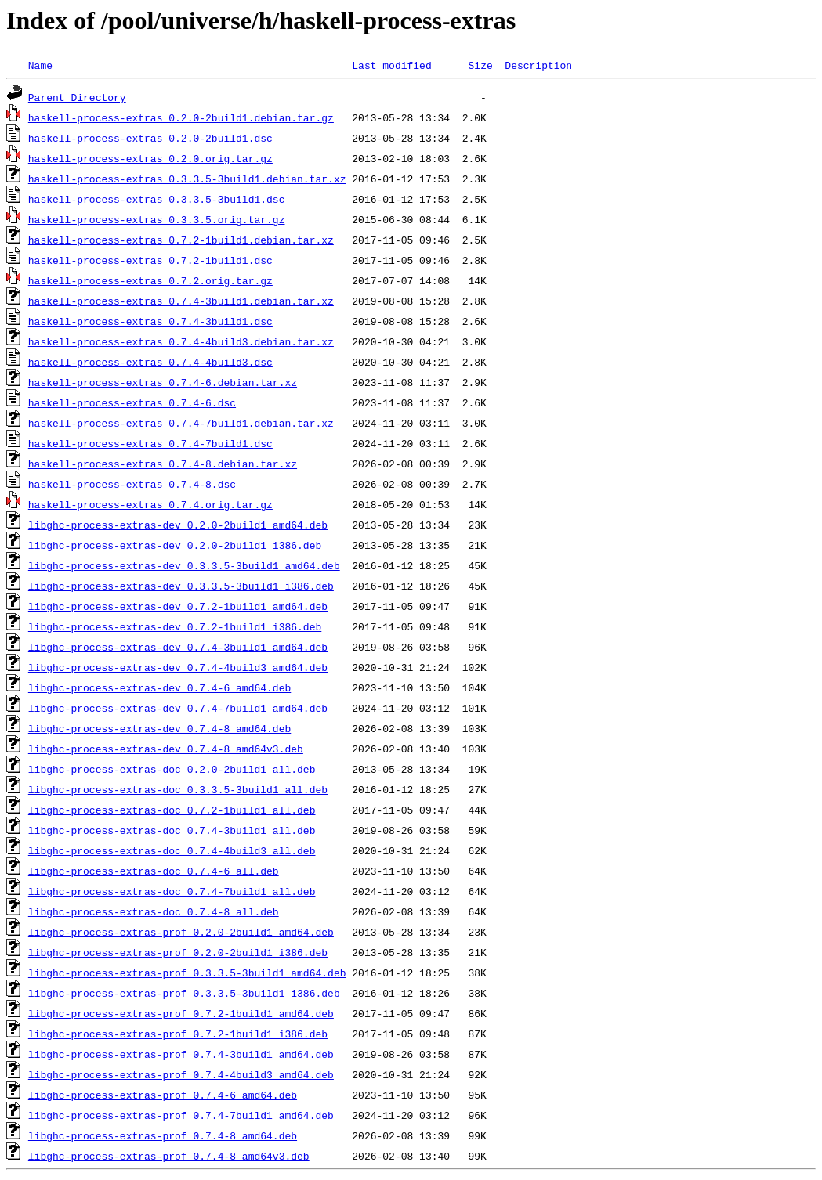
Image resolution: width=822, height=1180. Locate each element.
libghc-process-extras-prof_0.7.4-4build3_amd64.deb (181, 1074)
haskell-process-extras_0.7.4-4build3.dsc (150, 362)
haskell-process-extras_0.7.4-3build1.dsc (150, 321)
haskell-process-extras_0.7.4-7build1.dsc (150, 443)
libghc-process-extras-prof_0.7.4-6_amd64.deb (162, 1095)
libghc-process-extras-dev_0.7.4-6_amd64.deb (159, 687)
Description (538, 65)
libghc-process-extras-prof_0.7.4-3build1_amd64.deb (181, 1054)
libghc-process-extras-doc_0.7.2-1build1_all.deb (172, 810)
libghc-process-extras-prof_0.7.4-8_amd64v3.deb (169, 1156)
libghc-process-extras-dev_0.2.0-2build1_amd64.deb (178, 525)
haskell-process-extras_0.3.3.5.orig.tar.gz (156, 219)
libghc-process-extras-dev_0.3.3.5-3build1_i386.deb (181, 586)
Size (480, 65)
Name (40, 65)
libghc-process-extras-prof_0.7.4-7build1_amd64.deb (181, 1115)
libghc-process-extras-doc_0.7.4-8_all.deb (153, 911)
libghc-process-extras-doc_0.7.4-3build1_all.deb (172, 830)
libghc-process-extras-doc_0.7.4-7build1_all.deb (172, 891)
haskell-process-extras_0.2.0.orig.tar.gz (150, 158)
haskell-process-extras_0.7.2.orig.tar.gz (150, 280)
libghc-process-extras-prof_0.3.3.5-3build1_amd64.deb (187, 972)
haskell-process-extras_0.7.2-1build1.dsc (150, 260)
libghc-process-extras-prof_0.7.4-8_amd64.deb (162, 1135)
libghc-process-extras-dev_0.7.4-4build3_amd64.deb (178, 667)
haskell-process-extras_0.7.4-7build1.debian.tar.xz (181, 423)
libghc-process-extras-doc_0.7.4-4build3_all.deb (172, 850)
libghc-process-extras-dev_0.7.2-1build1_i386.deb (174, 626)
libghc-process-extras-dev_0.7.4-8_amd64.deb (159, 728)
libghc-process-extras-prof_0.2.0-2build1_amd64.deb (181, 932)
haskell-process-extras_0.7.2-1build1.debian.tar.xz (181, 240)
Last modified (391, 65)
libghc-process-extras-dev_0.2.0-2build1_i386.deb (174, 545)
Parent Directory (77, 97)
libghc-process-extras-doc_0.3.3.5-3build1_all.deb (178, 789)
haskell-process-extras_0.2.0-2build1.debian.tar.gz (181, 117)
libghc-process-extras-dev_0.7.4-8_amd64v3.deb (165, 749)
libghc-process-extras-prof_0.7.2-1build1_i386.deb (178, 1034)
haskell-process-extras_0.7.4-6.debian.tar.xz (162, 382)
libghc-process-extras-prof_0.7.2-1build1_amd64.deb (181, 1013)
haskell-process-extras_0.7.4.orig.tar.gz (150, 504)
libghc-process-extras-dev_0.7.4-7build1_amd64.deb (178, 708)
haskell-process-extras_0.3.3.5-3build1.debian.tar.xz (187, 178)
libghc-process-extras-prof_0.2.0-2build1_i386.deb (178, 952)
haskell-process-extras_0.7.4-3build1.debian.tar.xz (181, 301)
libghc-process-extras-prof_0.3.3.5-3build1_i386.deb (184, 993)
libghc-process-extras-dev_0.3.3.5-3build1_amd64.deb (184, 565)
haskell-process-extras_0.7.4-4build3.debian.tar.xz (181, 341)
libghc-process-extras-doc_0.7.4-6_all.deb (153, 871)
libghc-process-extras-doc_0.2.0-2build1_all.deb (172, 769)
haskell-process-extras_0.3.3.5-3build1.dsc (156, 199)
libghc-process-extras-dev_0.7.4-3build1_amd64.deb (178, 647)
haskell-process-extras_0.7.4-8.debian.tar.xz (162, 463)
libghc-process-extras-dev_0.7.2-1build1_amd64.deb (178, 606)
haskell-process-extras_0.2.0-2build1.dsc (150, 138)
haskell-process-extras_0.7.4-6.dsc (132, 402)
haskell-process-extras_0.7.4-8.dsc (132, 484)
